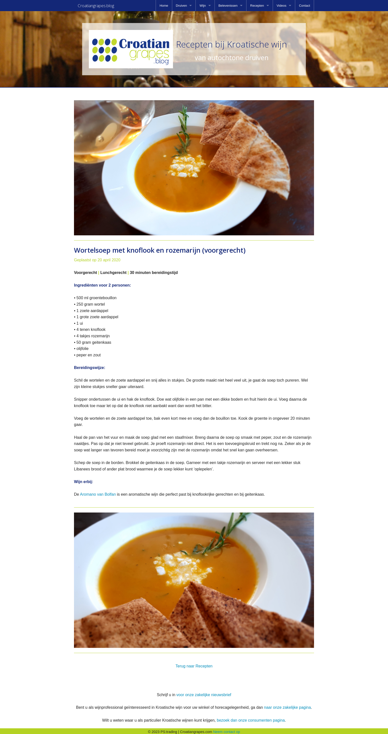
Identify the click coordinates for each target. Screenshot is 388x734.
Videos (282, 5)
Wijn (202, 5)
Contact (304, 5)
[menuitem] (164, 5)
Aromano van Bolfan (98, 493)
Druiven (181, 5)
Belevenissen (228, 5)
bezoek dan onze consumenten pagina (251, 719)
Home (164, 5)
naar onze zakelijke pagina (287, 706)
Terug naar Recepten (193, 664)
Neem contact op (226, 730)
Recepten (257, 5)
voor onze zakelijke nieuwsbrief (203, 693)
